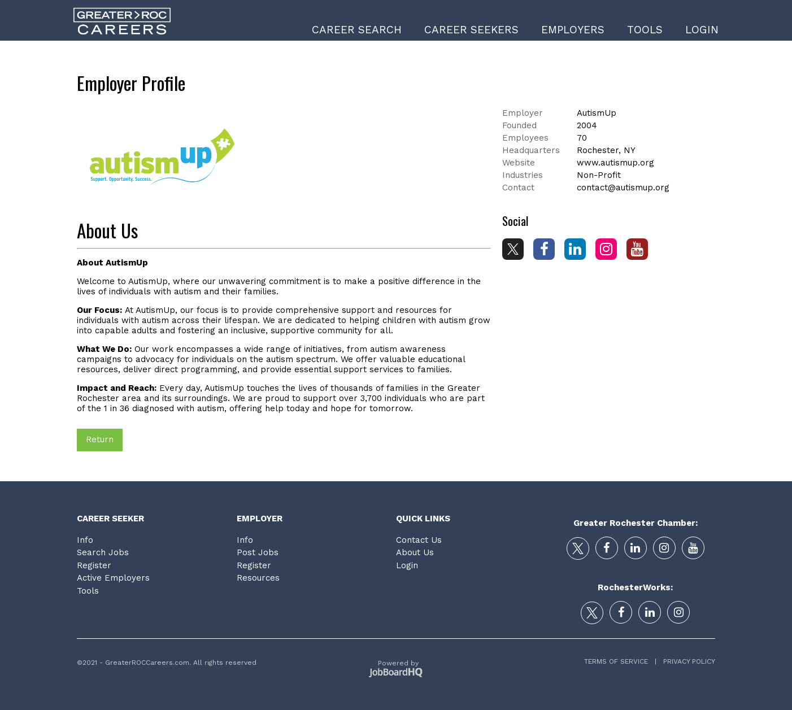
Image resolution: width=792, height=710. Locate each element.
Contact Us (419, 540)
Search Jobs (103, 552)
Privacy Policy (685, 661)
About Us (415, 552)
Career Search (357, 29)
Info (85, 540)
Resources (258, 578)
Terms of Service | (620, 661)
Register (94, 565)
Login (702, 29)
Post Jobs (257, 552)
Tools (645, 29)
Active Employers (113, 578)
